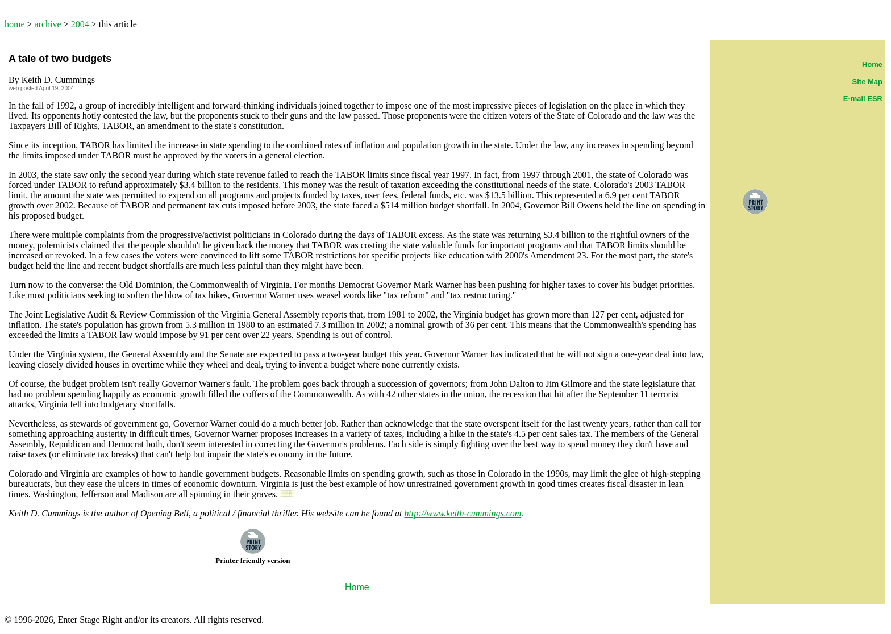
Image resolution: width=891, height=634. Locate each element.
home (15, 24)
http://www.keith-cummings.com (462, 513)
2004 (80, 24)
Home (872, 64)
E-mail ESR (862, 98)
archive (48, 24)
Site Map (867, 81)
